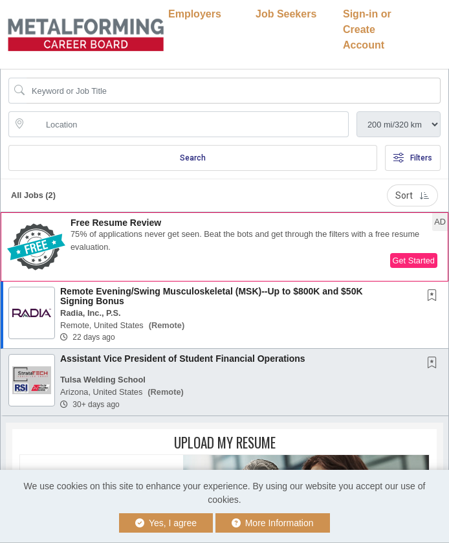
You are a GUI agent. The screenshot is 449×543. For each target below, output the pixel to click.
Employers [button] (194, 13)
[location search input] (188, 124)
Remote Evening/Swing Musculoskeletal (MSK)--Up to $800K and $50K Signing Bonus (211, 296)
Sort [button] (412, 195)
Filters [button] (412, 158)
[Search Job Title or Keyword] (234, 91)
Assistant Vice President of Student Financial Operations (182, 358)
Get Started (414, 260)
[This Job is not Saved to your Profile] (434, 296)
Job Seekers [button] (286, 13)
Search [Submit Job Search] (193, 157)
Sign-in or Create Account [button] (367, 29)
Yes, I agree (166, 523)
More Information (273, 523)
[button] (224, 247)
